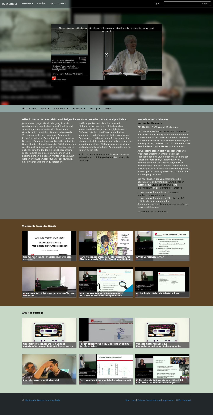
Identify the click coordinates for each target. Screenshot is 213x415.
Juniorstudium (145, 188)
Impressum (168, 400)
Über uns (130, 400)
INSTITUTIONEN (58, 3)
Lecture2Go (179, 198)
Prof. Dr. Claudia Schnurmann (94, 154)
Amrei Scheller (176, 182)
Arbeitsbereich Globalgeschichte (96, 157)
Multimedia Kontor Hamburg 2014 (42, 400)
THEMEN (27, 3)
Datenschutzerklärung (149, 400)
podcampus (9, 3)
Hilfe (178, 400)
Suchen (205, 4)
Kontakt (187, 400)
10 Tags (95, 108)
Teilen (45, 108)
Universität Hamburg (150, 123)
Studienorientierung (162, 185)
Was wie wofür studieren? (172, 131)
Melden (108, 108)
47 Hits (32, 108)
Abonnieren (61, 108)
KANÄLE (41, 3)
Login (156, 3)
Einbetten (79, 108)
